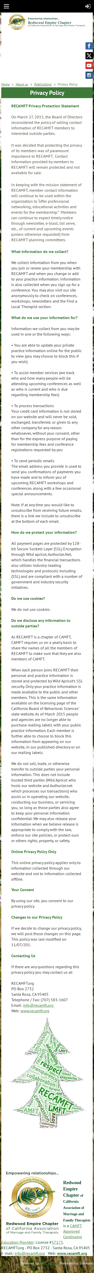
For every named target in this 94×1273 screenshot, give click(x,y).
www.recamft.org (35, 1010)
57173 (57, 1242)
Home (5, 84)
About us (22, 84)
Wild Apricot (49, 1263)
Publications (43, 84)
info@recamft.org (38, 1005)
